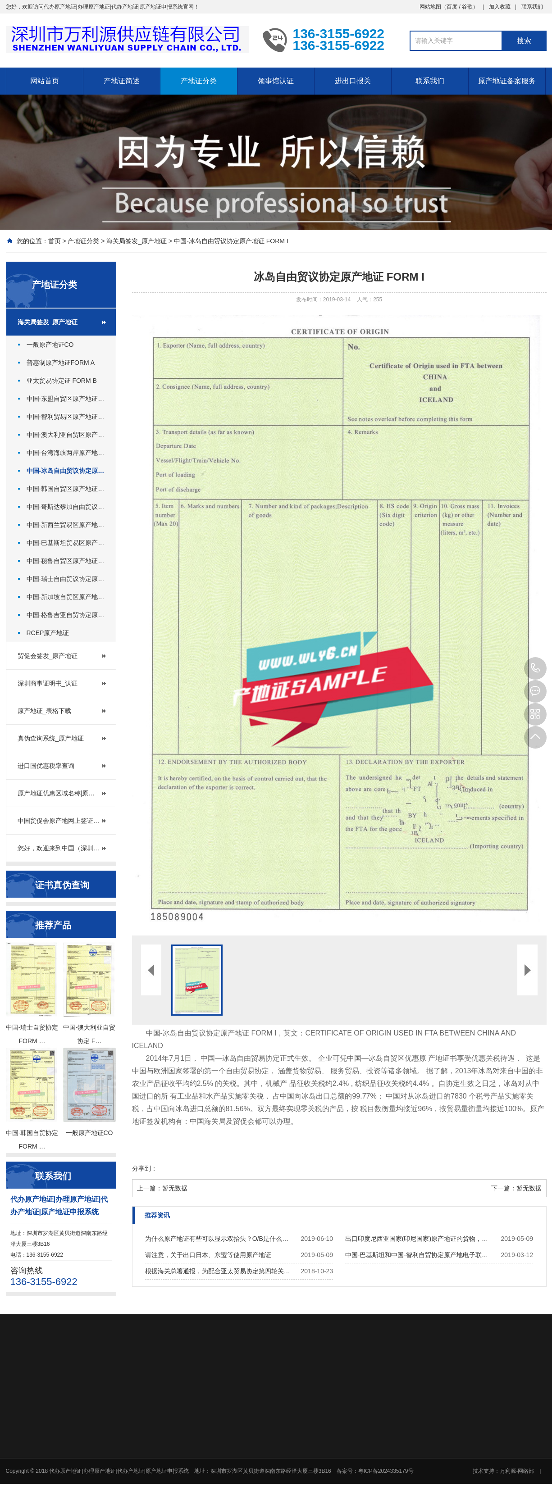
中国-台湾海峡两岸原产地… (66, 452)
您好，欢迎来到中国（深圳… (59, 848)
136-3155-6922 (535, 668)
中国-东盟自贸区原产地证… (66, 398)
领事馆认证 (276, 81)
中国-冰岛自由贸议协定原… (66, 470)
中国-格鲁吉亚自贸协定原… (66, 614)
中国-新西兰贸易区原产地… (66, 524)
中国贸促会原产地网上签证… (59, 820)
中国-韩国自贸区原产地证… (66, 488)
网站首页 (44, 81)
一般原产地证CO (50, 344)
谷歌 (467, 7)
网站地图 (430, 7)
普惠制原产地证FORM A (61, 362)
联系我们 (532, 7)
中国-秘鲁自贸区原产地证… (66, 560)
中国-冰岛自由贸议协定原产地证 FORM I (231, 241)
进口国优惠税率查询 (46, 765)
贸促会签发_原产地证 (48, 655)
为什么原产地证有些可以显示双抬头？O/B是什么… (216, 1238)
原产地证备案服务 (507, 81)
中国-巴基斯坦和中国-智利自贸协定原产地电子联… (416, 1254)
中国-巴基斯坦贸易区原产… (66, 542)
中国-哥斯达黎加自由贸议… (66, 506)
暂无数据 (174, 1188)
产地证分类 (199, 81)
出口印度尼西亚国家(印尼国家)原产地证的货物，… (416, 1238)
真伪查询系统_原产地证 (51, 738)
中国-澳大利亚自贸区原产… (66, 434)
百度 (452, 7)
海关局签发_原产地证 (136, 241)
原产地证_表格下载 (45, 710)
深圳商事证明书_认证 (48, 683)
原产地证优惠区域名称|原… (56, 793)
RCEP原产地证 (48, 632)
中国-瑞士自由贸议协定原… (66, 578)
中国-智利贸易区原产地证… (66, 416)
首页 (54, 241)
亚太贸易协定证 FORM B (62, 380)
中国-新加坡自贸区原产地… (66, 596)
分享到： (144, 1168)
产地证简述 (122, 81)
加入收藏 (500, 7)
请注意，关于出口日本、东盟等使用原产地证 (208, 1254)
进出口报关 (353, 81)
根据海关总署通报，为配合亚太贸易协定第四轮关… (217, 1271)
